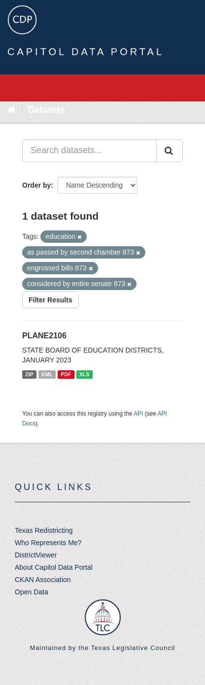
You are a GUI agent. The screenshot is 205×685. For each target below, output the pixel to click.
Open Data (31, 592)
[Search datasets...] (89, 150)
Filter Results (50, 300)
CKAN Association (43, 580)
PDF (66, 374)
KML (47, 374)
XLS (84, 374)
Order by (36, 185)
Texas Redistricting (44, 530)
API (138, 413)
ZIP (29, 374)
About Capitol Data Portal (54, 567)
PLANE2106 (44, 335)
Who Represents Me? (48, 543)
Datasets (46, 110)
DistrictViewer (36, 555)
